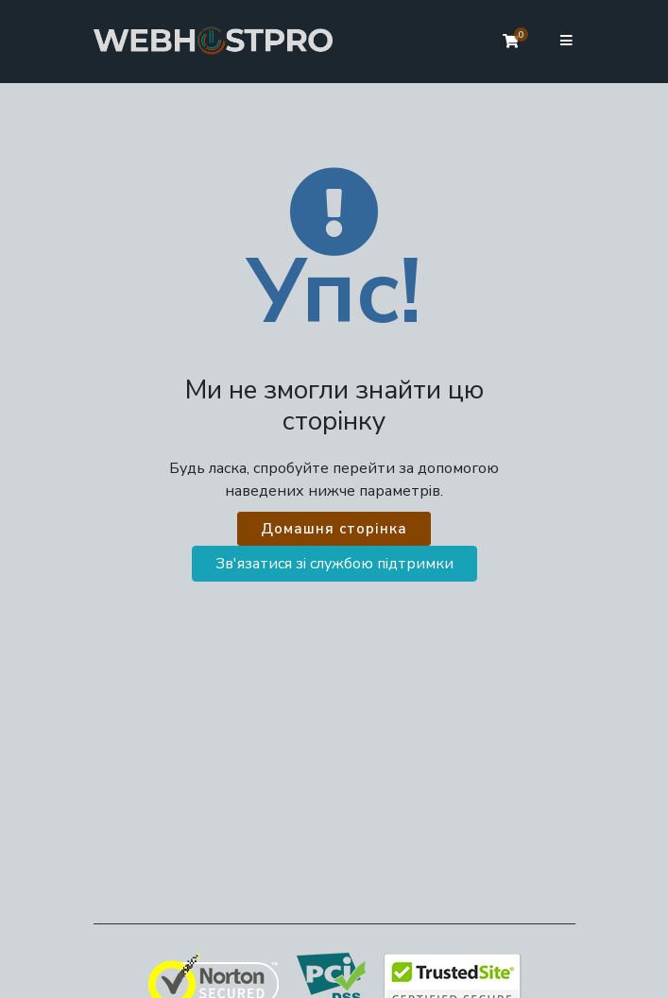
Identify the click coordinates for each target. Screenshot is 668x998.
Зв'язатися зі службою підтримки (334, 563)
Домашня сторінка (334, 528)
